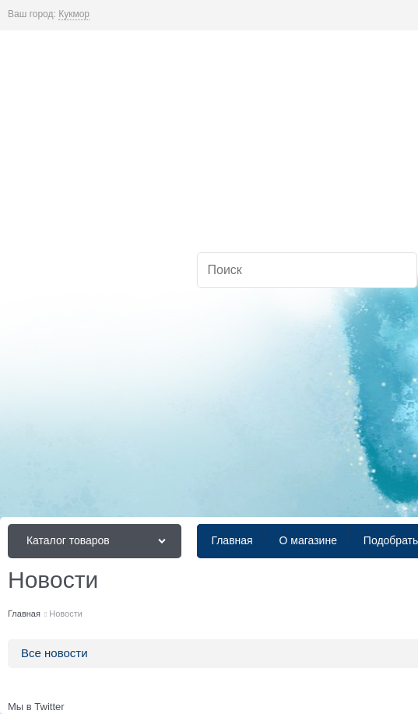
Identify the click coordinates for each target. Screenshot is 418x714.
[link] (74, 14)
